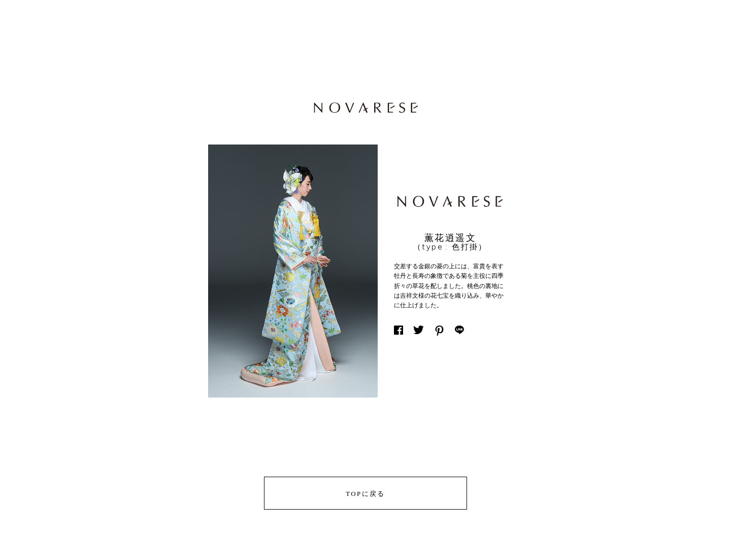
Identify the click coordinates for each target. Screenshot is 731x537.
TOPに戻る (365, 493)
